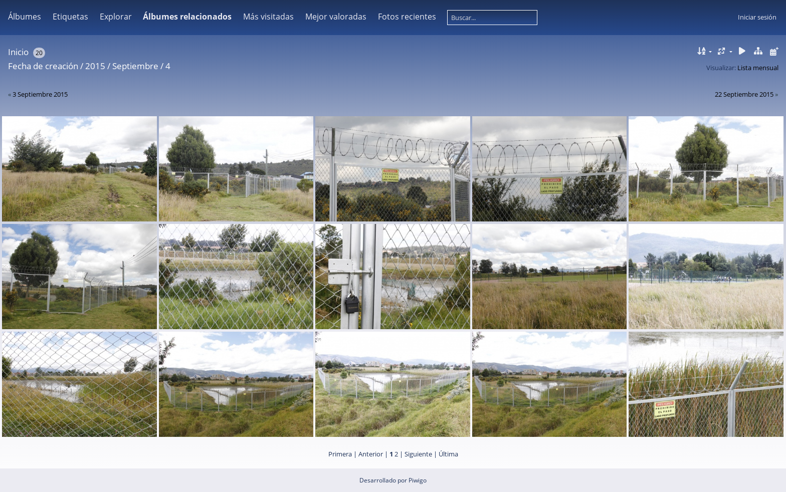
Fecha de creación (43, 66)
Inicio (18, 52)
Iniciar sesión (757, 17)
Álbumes (24, 16)
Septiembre (135, 66)
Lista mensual (757, 67)
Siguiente (418, 453)
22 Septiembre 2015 (744, 94)
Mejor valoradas (335, 16)
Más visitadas (268, 16)
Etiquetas (70, 16)
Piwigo (418, 480)
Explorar (116, 16)
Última (448, 453)
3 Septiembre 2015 (40, 94)
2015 (95, 66)
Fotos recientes (407, 16)
